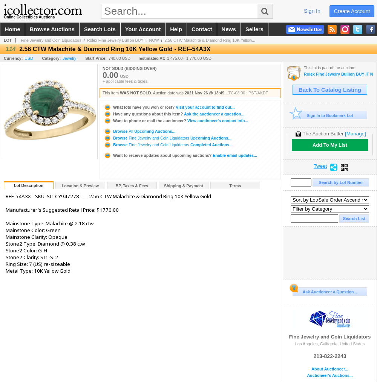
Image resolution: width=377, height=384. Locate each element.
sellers (254, 29)
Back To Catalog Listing (330, 90)
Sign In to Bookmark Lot (323, 115)
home (12, 29)
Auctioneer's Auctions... (329, 375)
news (229, 29)
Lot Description (28, 185)
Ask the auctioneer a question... (174, 114)
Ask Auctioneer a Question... (325, 290)
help (176, 29)
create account (352, 11)
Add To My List (330, 145)
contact (202, 29)
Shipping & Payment (183, 186)
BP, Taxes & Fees (132, 186)
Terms (235, 186)
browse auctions (52, 29)
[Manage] (355, 134)
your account (143, 29)
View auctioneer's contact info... (176, 120)
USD (29, 58)
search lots (100, 29)
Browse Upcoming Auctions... (139, 131)
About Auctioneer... (329, 369)
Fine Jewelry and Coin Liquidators (51, 40)
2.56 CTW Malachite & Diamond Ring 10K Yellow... (209, 40)
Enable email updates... (180, 155)
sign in (312, 11)
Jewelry (69, 58)
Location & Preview (80, 186)
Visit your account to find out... (169, 107)
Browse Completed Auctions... (168, 145)
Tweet (320, 166)
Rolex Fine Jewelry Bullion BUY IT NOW (123, 40)
